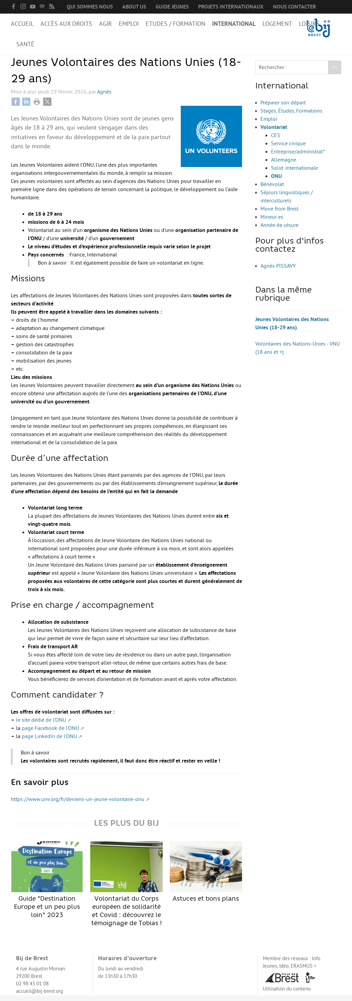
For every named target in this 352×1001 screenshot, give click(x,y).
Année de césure (279, 231)
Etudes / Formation (175, 23)
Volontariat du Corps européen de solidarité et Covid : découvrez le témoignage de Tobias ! (126, 889)
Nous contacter (294, 7)
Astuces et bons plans (206, 877)
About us (134, 7)
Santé (25, 44)
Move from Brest (279, 214)
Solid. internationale (294, 173)
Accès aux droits (66, 23)
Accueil (22, 23)
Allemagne (283, 165)
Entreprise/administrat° (298, 157)
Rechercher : (273, 73)
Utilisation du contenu (287, 994)
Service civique (288, 149)
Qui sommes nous (90, 7)
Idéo (284, 971)
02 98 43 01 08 (32, 989)
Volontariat (273, 133)
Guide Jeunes (172, 7)
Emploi (129, 23)
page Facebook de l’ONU (50, 734)
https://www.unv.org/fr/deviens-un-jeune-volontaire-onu (77, 805)
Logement (277, 23)
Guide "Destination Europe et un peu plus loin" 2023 (47, 885)
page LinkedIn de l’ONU (49, 742)
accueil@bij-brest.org (39, 997)
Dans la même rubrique (283, 300)
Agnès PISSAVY (278, 271)
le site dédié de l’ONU (41, 725)
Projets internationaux (230, 7)
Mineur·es (271, 222)
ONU (276, 182)
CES (275, 141)
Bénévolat (272, 190)
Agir (105, 23)
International (234, 23)
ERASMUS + (304, 971)
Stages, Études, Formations (291, 116)
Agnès (104, 97)
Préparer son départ (283, 108)
